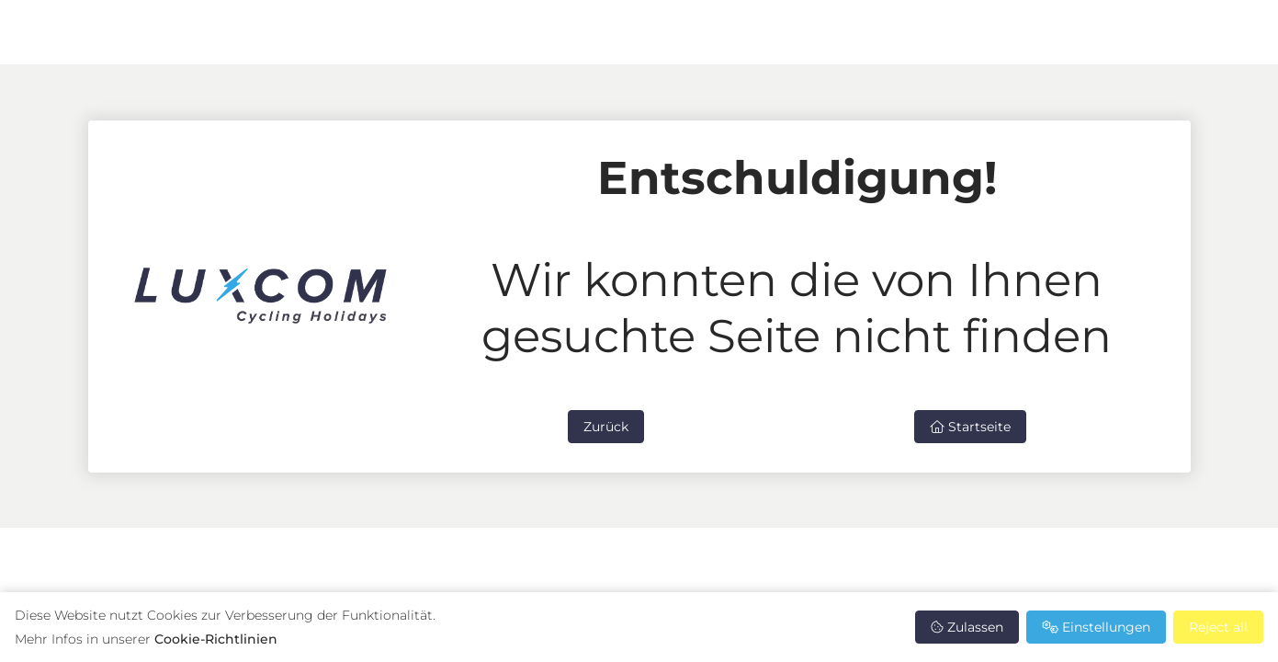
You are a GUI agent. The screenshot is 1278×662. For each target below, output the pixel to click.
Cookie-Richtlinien (215, 639)
